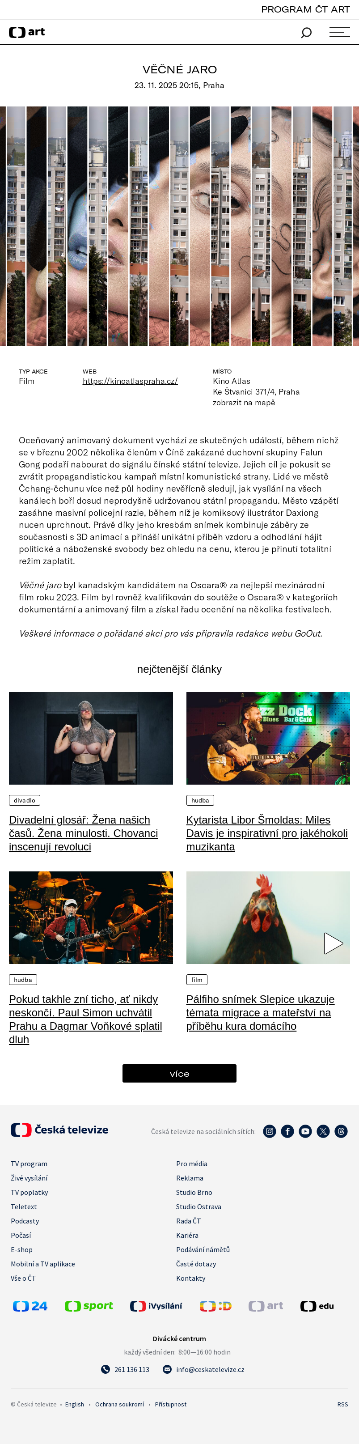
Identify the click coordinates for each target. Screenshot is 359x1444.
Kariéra (187, 1235)
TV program (29, 1163)
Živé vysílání (29, 1177)
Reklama (189, 1177)
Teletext (24, 1206)
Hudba (200, 800)
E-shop (22, 1249)
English (74, 1404)
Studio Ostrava (198, 1206)
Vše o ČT (23, 1278)
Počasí (21, 1235)
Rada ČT (188, 1220)
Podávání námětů (203, 1249)
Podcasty (25, 1220)
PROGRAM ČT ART (305, 9)
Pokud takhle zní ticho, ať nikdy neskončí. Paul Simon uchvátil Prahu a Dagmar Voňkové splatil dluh (85, 1019)
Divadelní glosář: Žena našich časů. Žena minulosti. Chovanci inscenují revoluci (83, 833)
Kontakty (190, 1278)
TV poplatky (29, 1192)
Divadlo (24, 800)
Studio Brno (194, 1192)
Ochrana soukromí (119, 1404)
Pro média (191, 1163)
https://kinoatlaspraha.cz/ (130, 381)
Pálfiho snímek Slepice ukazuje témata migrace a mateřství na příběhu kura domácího (260, 1012)
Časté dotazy (196, 1263)
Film (197, 980)
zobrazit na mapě (244, 402)
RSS (343, 1404)
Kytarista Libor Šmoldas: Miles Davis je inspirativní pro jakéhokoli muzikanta (267, 833)
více (180, 1073)
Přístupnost (170, 1404)
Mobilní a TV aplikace (43, 1263)
